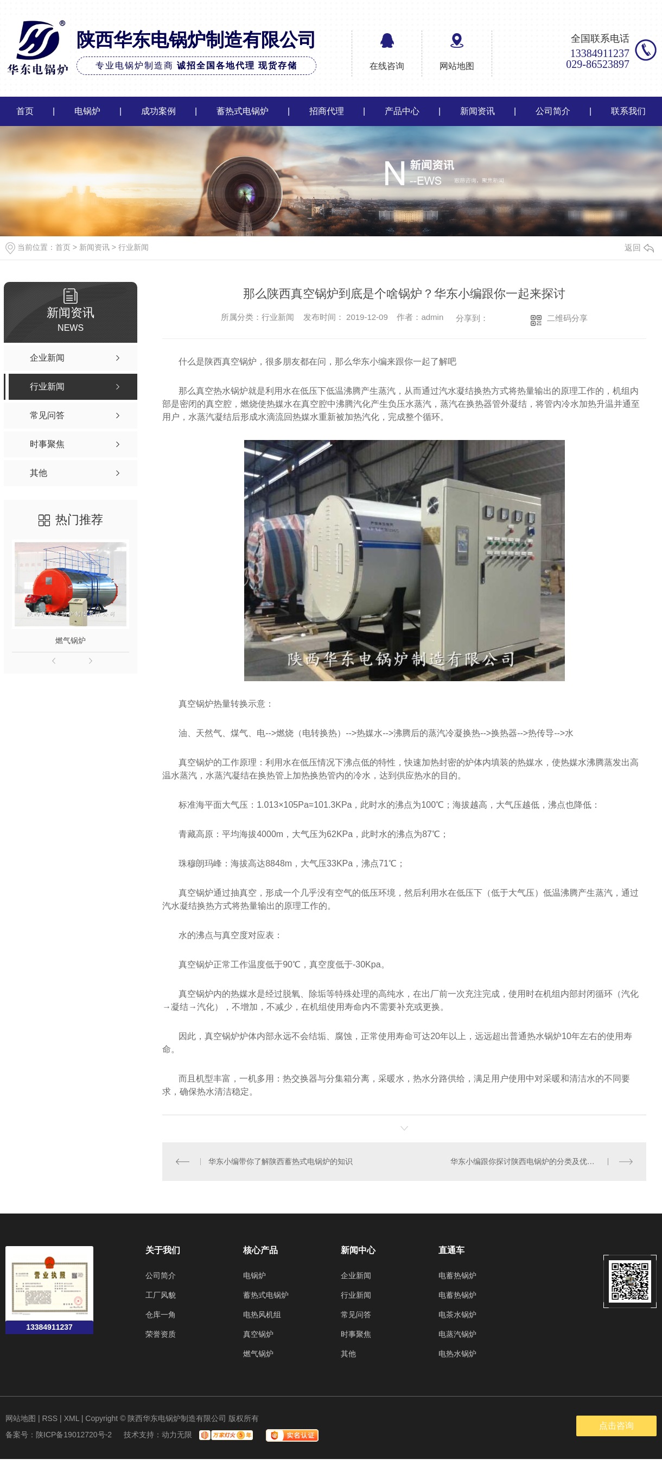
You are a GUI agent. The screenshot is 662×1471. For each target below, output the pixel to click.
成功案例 (158, 111)
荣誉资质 (160, 1333)
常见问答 (356, 1314)
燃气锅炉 (70, 640)
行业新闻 (133, 247)
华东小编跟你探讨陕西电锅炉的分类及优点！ (526, 1161)
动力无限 (177, 1434)
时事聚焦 (356, 1333)
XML (71, 1417)
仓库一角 (160, 1314)
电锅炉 (87, 111)
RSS (50, 1417)
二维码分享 (567, 318)
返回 (639, 247)
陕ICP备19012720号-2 (74, 1434)
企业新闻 (356, 1275)
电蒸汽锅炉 (457, 1333)
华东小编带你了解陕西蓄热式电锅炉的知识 (280, 1161)
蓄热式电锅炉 (243, 111)
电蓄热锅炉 (457, 1275)
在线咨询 (387, 66)
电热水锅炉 (457, 1353)
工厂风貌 (160, 1294)
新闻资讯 (477, 111)
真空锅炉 (258, 1333)
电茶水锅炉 (457, 1314)
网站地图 (457, 66)
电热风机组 (262, 1314)
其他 (348, 1353)
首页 (25, 111)
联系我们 (628, 111)
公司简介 (553, 111)
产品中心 (402, 111)
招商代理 (326, 111)
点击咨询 (616, 1425)
